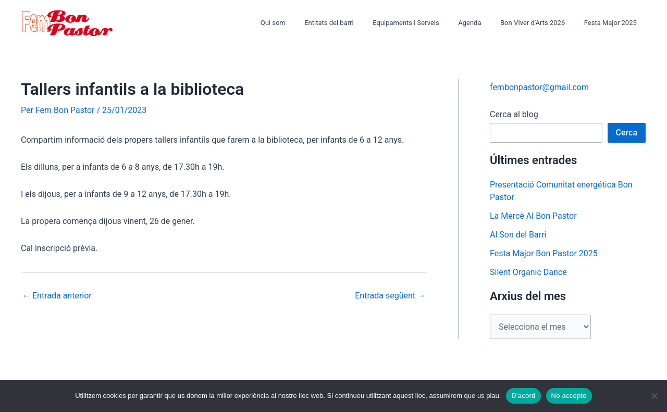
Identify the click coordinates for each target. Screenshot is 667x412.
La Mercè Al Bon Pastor (533, 216)
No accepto (569, 395)
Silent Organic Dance (528, 272)
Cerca (627, 133)
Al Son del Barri (518, 235)
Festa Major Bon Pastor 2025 (544, 253)
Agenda (483, 23)
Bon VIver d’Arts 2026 (541, 23)
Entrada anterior (57, 296)
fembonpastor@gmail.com (539, 87)
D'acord (523, 395)
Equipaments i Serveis (425, 23)
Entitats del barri (353, 23)
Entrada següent (390, 296)
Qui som (302, 23)
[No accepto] (654, 396)
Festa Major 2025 (613, 23)
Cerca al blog (514, 114)
